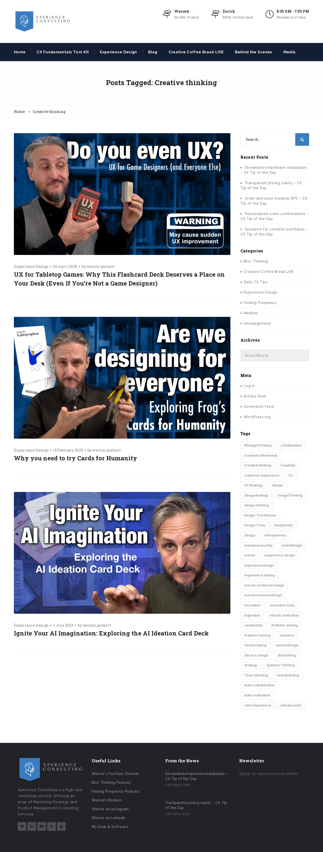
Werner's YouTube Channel (115, 774)
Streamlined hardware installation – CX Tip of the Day (196, 776)
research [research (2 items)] (287, 635)
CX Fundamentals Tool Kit (63, 52)
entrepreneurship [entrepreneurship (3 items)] (258, 545)
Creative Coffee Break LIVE (196, 52)
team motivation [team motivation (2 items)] (257, 695)
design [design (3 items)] (277, 485)
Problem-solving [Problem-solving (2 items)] (285, 625)
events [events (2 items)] (249, 555)
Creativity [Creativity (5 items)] (287, 465)
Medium (251, 313)
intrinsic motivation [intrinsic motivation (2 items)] (284, 615)
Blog (152, 52)
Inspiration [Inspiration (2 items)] (252, 615)
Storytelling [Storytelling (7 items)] (287, 655)
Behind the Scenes (253, 52)
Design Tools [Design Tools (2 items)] (254, 525)
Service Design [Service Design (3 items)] (256, 655)
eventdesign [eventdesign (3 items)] (292, 545)
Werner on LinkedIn (109, 818)
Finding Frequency (260, 303)
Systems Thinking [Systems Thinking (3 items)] (280, 665)
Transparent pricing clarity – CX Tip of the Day (196, 805)
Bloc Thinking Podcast (111, 782)
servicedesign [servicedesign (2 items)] (287, 645)
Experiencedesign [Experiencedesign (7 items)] (259, 565)
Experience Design (118, 52)
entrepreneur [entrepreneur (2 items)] (275, 535)
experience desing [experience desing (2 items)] (259, 575)
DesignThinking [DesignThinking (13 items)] (290, 495)
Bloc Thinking (256, 261)
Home (19, 52)
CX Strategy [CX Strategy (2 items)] (253, 485)
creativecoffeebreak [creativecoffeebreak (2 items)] (261, 455)
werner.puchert (101, 266)
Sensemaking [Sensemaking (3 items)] (255, 645)
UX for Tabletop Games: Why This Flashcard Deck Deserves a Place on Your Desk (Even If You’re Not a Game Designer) (119, 278)
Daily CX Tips (256, 282)
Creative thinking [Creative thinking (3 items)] (257, 465)
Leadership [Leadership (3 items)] (253, 625)
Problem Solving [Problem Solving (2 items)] (257, 635)
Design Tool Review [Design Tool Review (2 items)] (260, 515)
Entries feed (255, 396)
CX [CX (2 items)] (290, 475)
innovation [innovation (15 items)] (252, 605)
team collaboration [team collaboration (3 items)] (259, 685)
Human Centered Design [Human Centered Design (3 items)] (264, 585)
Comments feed (259, 407)
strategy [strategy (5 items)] (250, 665)
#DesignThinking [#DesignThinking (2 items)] (258, 445)
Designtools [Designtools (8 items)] (283, 525)
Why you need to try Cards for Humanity (75, 458)
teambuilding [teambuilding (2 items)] (288, 675)
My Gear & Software (110, 827)
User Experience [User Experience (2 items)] (257, 705)
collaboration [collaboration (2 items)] (291, 445)
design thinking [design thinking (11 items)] (256, 505)
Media (289, 52)
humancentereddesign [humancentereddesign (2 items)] (263, 595)
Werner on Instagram (110, 809)
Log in (249, 386)
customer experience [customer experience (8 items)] (261, 475)
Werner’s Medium (107, 800)
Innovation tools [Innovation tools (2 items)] (282, 605)
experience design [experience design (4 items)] (279, 555)
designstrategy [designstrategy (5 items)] (256, 495)
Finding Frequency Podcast (116, 791)
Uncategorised (257, 323)
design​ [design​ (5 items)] (249, 535)
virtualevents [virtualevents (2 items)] (290, 705)
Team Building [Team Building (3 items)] (256, 675)
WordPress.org (257, 417)
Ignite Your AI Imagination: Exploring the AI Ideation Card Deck (111, 633)
